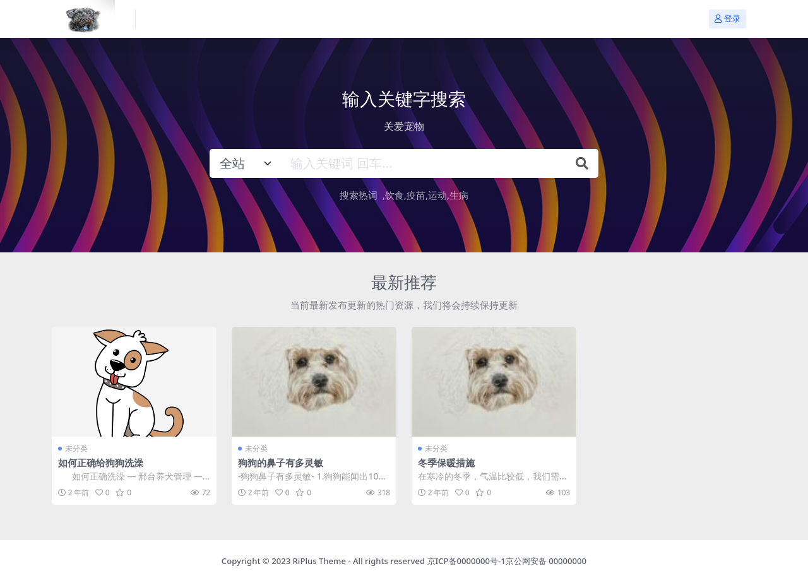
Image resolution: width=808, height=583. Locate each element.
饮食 (394, 195)
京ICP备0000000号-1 (466, 561)
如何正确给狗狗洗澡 (100, 462)
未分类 (76, 448)
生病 (458, 195)
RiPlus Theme (319, 561)
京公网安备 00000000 (546, 561)
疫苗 (416, 195)
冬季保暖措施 (446, 462)
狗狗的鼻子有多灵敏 (280, 462)
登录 (727, 18)
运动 (437, 195)
